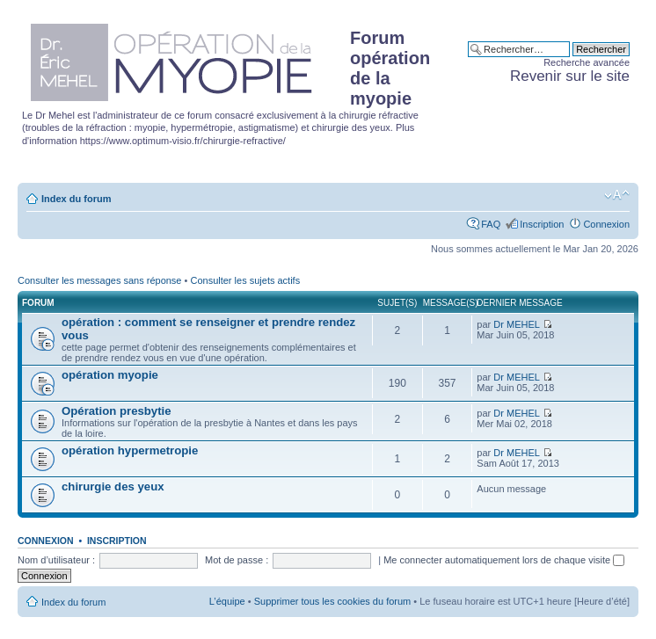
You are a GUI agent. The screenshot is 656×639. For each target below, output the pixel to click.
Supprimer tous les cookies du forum (333, 601)
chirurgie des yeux (113, 486)
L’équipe (227, 601)
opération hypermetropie (130, 450)
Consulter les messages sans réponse (99, 280)
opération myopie (110, 374)
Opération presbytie (116, 411)
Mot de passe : (236, 560)
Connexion (606, 224)
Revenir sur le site (570, 76)
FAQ (490, 224)
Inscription (542, 224)
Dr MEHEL (516, 324)
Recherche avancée (586, 62)
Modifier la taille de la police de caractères (617, 195)
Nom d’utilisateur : (56, 560)
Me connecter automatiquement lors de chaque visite (503, 560)
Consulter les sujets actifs (245, 280)
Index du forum (76, 198)
